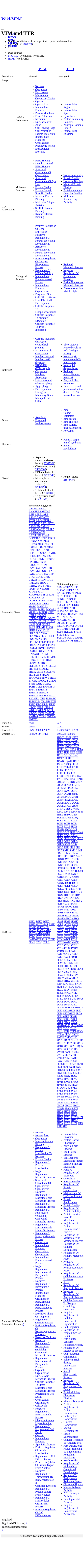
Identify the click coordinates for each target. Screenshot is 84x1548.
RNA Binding (42, 160)
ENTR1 (51, 559)
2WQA (75, 808)
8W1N (60, 1096)
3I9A (72, 847)
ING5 (41, 585)
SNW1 (45, 677)
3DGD (60, 829)
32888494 (40, 487)
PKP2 (32, 633)
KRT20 (40, 597)
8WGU (76, 1105)
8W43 (60, 1099)
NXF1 (32, 624)
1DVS (60, 743)
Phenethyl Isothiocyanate (43, 422)
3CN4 (74, 823)
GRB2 (47, 576)
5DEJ (67, 966)
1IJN (76, 758)
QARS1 (79, 625)
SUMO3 (51, 680)
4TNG (67, 936)
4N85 (76, 906)
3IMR (65, 850)
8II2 (70, 1072)
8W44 (67, 1099)
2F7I (66, 784)
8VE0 (74, 1087)
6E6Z (67, 1007)
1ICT (59, 758)
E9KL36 (61, 733)
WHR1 (51, 710)
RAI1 (60, 628)
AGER (74, 587)
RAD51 (44, 654)
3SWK (32, 927)
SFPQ (42, 665)
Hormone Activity (73, 175)
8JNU (60, 1075)
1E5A (73, 749)
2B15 (66, 782)
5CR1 (60, 966)
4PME (60, 912)
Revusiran (68, 430)
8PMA (74, 1081)
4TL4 (68, 927)
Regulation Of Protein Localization (42, 1165)
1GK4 (32, 921)
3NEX (74, 862)
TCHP (32, 686)
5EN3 (80, 969)
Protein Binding (43, 187)
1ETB (60, 752)
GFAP (32, 576)
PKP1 (46, 630)
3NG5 (60, 865)
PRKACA (34, 645)
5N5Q (73, 989)
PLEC (44, 636)
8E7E (73, 1064)
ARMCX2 (43, 517)
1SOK (60, 764)
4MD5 (32, 933)
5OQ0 (68, 995)
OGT (38, 624)
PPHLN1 (33, 642)
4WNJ (60, 942)
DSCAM (42, 556)
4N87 (66, 909)
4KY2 (79, 900)
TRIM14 (42, 689)
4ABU (60, 877)
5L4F (60, 986)
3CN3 (67, 823)
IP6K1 (48, 585)
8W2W (68, 1096)
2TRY (67, 808)
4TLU (60, 933)
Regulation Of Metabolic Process (45, 1205)
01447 (60, 726)
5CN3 (67, 963)
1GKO (74, 755)
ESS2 (43, 562)
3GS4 (74, 844)
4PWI (60, 921)
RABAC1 (34, 654)
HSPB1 (44, 582)
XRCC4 (33, 713)
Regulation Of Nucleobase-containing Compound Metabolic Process (45, 1215)
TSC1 (52, 695)
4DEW (60, 888)
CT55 (50, 547)
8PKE (60, 1078)
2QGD (75, 802)
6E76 (59, 1013)
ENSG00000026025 (39, 730)
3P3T (72, 868)
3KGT (79, 856)
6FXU (60, 1019)
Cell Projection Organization (71, 1355)
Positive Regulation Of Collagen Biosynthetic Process (45, 263)
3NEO (60, 862)
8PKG (74, 1078)
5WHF (46, 936)
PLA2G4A (34, 636)
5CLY (67, 960)
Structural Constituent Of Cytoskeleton (43, 172)
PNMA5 (33, 639)
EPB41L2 (34, 562)
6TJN (73, 1031)
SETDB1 (33, 665)
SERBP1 (43, 662)
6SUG (73, 1028)
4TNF (60, 936)
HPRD (11, 58)
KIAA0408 (35, 594)
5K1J (72, 983)
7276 (59, 722)
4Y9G (67, 948)
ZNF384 (51, 716)
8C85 (75, 1061)
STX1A (33, 680)
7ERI (67, 1043)
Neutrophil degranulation (70, 367)
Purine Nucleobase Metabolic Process (73, 284)
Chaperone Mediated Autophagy (41, 374)
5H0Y (75, 977)
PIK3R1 (61, 625)
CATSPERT (35, 535)
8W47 (67, 1102)
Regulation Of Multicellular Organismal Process (42, 1502)
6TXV (80, 1031)
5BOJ (74, 957)
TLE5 (39, 686)
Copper (67, 412)
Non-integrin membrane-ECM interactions (72, 359)
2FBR (78, 784)
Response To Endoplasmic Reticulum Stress (72, 1478)
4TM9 (67, 933)
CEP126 (44, 541)
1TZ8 (60, 776)
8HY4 (66, 1069)
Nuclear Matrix (43, 122)
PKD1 (32, 630)
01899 (32, 726)
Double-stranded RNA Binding (44, 165)
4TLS (67, 930)
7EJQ (74, 1040)
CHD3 (32, 544)
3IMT (79, 850)
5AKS (74, 951)
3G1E (32, 924)
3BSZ (60, 814)
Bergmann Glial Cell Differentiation (45, 295)
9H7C (74, 1111)
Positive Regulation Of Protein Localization (45, 1450)
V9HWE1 (42, 733)
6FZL (67, 1019)
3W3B (66, 874)
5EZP (60, 971)
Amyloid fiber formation (71, 382)
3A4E (67, 811)
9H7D (60, 1114)
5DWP (73, 966)
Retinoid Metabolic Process (73, 266)
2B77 (79, 782)
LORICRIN (35, 603)
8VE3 (74, 1090)
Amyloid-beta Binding (70, 1147)
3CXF (60, 826)
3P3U (79, 868)
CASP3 (33, 529)
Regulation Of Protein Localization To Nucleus (43, 1152)
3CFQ (75, 817)
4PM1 (73, 909)
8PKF (67, 1078)
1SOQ (67, 764)
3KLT (38, 924)
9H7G (60, 1117)
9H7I (74, 1117)
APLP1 (39, 514)
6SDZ (66, 1028)
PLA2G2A (41, 633)
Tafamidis (68, 415)
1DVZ (75, 746)
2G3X (67, 787)
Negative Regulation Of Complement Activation (71, 1509)
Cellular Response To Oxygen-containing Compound (73, 1305)
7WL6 (75, 1052)
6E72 (59, 1010)
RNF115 (75, 628)
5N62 (60, 992)
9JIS (64, 1126)
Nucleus (39, 86)
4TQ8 (74, 936)
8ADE (74, 1058)
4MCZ (40, 930)
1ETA (80, 749)
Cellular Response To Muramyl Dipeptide (45, 317)
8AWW (68, 1061)
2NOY (60, 799)
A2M (59, 587)
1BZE (67, 740)
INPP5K (61, 613)
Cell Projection (43, 130)
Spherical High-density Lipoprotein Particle (71, 1364)
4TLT (74, 930)
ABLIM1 (34, 508)
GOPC (39, 576)
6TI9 (66, 1031)
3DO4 (67, 835)
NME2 (52, 618)
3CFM (60, 817)
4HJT (79, 891)
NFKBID (34, 618)
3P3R (60, 868)
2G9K (60, 793)
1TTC (60, 773)
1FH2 (79, 752)
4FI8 (78, 888)
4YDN (60, 951)
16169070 (26, 44)
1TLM (67, 767)
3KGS (72, 856)
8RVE (32, 942)
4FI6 (67, 888)
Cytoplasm (41, 89)
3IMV (67, 853)
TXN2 (32, 704)
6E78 (72, 1013)
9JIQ (80, 1123)
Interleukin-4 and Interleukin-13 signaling (44, 359)
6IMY (74, 1022)
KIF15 (44, 594)
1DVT (67, 743)
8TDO (60, 1087)
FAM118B (46, 567)
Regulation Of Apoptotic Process (73, 1287)
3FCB (80, 838)
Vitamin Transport (73, 1401)
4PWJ (67, 921)
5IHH (74, 980)
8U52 (67, 1087)
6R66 (67, 1025)
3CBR (73, 814)
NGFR (71, 619)
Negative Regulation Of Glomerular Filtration (71, 275)
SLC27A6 (34, 674)
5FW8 (67, 974)
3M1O (68, 859)
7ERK (80, 1043)
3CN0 (67, 820)
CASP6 (41, 529)
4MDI (39, 933)
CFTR (60, 596)
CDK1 (51, 538)
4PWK (74, 921)
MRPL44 (34, 612)
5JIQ (65, 983)
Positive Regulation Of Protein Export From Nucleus (45, 1465)
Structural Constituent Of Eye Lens (45, 181)
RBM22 (42, 657)
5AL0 (75, 954)
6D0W (60, 1007)
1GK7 (46, 921)
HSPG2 (74, 611)
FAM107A (34, 567)
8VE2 (67, 1090)
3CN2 (60, 823)
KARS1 (33, 591)
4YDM (74, 948)
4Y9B (60, 945)
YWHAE (50, 713)
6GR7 (74, 1019)
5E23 (59, 969)
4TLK (60, 930)
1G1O (67, 755)
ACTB (66, 587)
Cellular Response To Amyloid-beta (73, 1441)
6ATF (32, 939)
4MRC (68, 906)
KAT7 (41, 591)
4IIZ (59, 897)
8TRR (46, 942)
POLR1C (43, 639)
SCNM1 (33, 662)
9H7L (67, 1120)
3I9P (59, 850)
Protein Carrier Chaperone (71, 1141)
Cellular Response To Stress (45, 1383)
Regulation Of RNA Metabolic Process (43, 1307)
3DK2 (60, 835)
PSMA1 (33, 648)
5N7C (66, 992)
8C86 (60, 1064)
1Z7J (66, 779)
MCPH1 (33, 609)
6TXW (60, 1034)
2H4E (75, 793)
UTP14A (48, 707)
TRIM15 (33, 692)
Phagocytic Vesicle (45, 145)
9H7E (67, 1114)
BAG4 (39, 520)
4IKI (76, 897)
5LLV (67, 989)
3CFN (67, 817)
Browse (12, 36)
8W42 (76, 1096)
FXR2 (32, 573)
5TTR (75, 995)
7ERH (60, 1043)
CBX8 (45, 535)
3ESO (60, 838)
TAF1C (70, 637)
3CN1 (74, 820)
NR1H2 (42, 621)
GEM (52, 573)
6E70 (74, 1007)
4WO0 (75, 942)
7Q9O (60, 1049)
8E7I (59, 1066)
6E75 (78, 1010)
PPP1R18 (49, 642)
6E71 (80, 1007)
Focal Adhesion (43, 116)
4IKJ (59, 900)
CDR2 (67, 593)
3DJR (74, 829)
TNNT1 (33, 689)
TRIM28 (43, 692)
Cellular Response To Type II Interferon (45, 326)
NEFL (51, 612)
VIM (42, 69)
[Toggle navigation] (2, 29)
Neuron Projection (45, 133)
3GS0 (67, 844)
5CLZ (74, 960)
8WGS (60, 1105)
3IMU (60, 853)
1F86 (72, 752)
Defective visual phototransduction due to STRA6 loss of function (73, 390)
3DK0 (79, 832)
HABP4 (42, 579)
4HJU (60, 894)
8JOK (67, 1075)
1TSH (75, 767)
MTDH (43, 612)
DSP (49, 556)
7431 (31, 722)
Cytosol (39, 101)
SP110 (77, 631)
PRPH (51, 645)
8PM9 (67, 1081)
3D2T (67, 826)
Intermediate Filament (42, 108)
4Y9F (60, 948)
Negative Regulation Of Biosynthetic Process (42, 1285)
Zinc (65, 409)
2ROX (67, 805)
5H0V (74, 974)
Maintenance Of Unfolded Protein (72, 1195)
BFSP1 (47, 520)
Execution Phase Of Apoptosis (44, 1315)
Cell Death (41, 1405)
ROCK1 (41, 659)
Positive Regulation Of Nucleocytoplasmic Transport (45, 1330)
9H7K (60, 1120)
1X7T (80, 776)
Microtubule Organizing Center (45, 97)
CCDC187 (34, 538)
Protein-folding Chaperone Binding (71, 1395)
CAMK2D (34, 526)
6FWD (73, 1016)
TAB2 (39, 683)
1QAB (60, 761)
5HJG (67, 980)
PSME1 (33, 651)
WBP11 (33, 710)
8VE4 (60, 1093)
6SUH (60, 1031)
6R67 (74, 1025)
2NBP (75, 796)
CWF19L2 (34, 550)
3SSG (60, 871)
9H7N (60, 1123)
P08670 (33, 733)
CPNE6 (61, 599)
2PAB (67, 799)
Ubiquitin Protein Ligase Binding (44, 1422)
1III (65, 758)
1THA (74, 764)
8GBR (79, 1066)
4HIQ (60, 891)
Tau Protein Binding (69, 1153)
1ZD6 (80, 779)
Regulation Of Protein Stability (72, 1210)
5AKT (60, 954)
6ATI (38, 939)
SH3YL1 (33, 668)
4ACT (74, 879)
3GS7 (60, 847)
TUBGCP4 (34, 701)
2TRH (60, 808)
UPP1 (45, 704)
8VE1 (60, 1090)
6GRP (60, 1022)
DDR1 (60, 602)
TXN (53, 701)
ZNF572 (33, 719)
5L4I (65, 986)
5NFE (73, 992)
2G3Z (74, 787)
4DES (60, 885)
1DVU (75, 743)
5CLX (60, 960)
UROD (32, 707)
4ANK (60, 882)
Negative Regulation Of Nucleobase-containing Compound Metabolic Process (45, 1348)
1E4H (66, 749)
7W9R (68, 1052)
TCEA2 (47, 683)
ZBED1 (78, 640)
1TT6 (60, 770)
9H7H (67, 1117)
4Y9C (67, 945)
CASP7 (50, 529)
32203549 (49, 475)
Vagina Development (70, 1429)
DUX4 (32, 559)
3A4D (60, 811)
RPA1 (49, 659)
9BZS (75, 1108)
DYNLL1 (41, 559)
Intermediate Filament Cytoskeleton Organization (42, 1250)
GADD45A (42, 573)
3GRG (60, 844)
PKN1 (39, 630)
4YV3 (39, 936)
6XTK (75, 1034)
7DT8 (67, 1040)
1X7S (73, 776)
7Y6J (66, 1055)
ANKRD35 (35, 511)
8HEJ (60, 1069)
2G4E (60, 790)
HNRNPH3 (70, 608)
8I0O (79, 1069)
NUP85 (51, 621)
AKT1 (42, 508)
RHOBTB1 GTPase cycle (42, 367)
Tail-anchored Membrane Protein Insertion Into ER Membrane (73, 1162)
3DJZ (73, 832)
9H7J (80, 1117)
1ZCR (73, 779)
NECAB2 (62, 619)
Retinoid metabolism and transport (71, 374)
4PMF (67, 912)
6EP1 (60, 1016)
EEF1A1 (69, 602)
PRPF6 (43, 645)
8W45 (74, 1099)
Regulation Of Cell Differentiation (45, 1457)
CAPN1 (44, 526)
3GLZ (60, 841)
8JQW (74, 1075)
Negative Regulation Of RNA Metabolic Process (43, 1413)
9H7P (74, 1123)
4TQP (74, 939)
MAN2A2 (42, 606)
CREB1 (33, 547)
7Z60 (67, 1058)
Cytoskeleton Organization (42, 1401)
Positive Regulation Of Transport (71, 1172)
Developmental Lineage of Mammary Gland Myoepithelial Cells (44, 395)
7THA (74, 1049)
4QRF (60, 924)
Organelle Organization (42, 1371)
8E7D (66, 1064)
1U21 (66, 776)
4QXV (67, 924)
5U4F (67, 1004)
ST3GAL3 (69, 634)
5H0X (67, 977)
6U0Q (68, 1034)
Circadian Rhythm (73, 1484)
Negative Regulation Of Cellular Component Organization (71, 1318)
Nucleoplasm (42, 1135)
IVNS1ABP (43, 588)
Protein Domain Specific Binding (44, 192)
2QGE (60, 805)
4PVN (68, 915)
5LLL (60, 989)
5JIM (59, 983)
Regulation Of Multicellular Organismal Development (71, 1468)
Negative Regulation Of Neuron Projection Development (45, 239)
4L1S (60, 903)
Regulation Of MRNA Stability (44, 272)
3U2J (59, 874)
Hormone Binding (73, 181)
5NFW (60, 995)
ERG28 (61, 605)
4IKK (66, 900)
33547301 (49, 463)
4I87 (71, 894)
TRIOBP (43, 695)
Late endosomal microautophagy (44, 382)
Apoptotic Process (45, 1444)
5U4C (67, 1001)
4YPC (32, 936)
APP (45, 514)
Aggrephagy (41, 386)
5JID (79, 980)
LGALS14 (34, 600)
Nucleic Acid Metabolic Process (45, 1377)
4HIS (66, 891)
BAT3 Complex (71, 1181)
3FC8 (73, 838)
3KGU (60, 859)
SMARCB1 (35, 677)
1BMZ (67, 737)
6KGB (60, 1025)
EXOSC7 (34, 564)
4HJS (73, 891)
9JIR (59, 1126)
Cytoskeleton (42, 104)
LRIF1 (45, 603)
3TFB (74, 871)
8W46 (60, 1102)
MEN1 (41, 609)
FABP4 (43, 564)
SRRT (53, 677)
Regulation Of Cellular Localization (71, 1246)
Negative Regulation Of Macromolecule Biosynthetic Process (43, 1272)
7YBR (72, 1055)
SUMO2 (41, 680)
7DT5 (74, 1037)
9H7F (74, 1114)
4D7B (68, 882)
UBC (39, 704)
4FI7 (72, 888)
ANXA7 (45, 511)
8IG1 (59, 1072)
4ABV (67, 877)
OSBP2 (46, 624)
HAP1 (50, 579)
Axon (38, 125)
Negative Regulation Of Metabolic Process (45, 1174)
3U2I (80, 871)
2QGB (60, 802)
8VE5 (67, 1093)
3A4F (74, 811)
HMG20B (34, 582)
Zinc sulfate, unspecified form (72, 426)
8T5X (68, 1084)
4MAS (73, 903)
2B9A (60, 784)
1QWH (68, 761)
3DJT (66, 832)
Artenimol (40, 417)
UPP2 (52, 704)
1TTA (66, 770)
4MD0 (47, 930)
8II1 (65, 1072)
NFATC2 (41, 615)
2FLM (60, 787)
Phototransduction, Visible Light (73, 290)
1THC (60, 767)
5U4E (60, 1004)
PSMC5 (42, 648)
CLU (74, 596)
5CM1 (60, 963)
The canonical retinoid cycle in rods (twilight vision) (72, 349)
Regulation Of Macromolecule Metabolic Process (45, 1227)
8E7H (80, 1064)
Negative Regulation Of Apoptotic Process (73, 1294)
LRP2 (69, 613)
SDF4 (60, 631)
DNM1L (51, 553)
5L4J (71, 986)
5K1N (78, 983)
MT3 (59, 616)
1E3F (60, 749)
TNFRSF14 (49, 686)
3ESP (67, 838)
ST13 (60, 634)
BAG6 (60, 593)
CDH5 (43, 538)
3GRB (74, 841)
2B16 (72, 782)
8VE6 (74, 1093)
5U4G (73, 1004)
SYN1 (32, 683)
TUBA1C (51, 698)
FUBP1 (45, 570)
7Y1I (59, 1055)
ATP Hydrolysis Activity (71, 1495)
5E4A (66, 969)
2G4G (67, 790)
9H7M (74, 1120)
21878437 (68, 479)
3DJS (60, 832)
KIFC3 (32, 597)
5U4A (80, 998)
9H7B (67, 1111)
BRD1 (44, 523)
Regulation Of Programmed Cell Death (44, 1429)
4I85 (66, 894)
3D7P (74, 826)
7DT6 (60, 1040)
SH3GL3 (51, 665)
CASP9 (41, 532)
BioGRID (13, 55)
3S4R (45, 924)
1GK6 (39, 921)
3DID (68, 829)
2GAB (67, 793)
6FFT (66, 1016)
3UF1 (46, 927)
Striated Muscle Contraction (43, 352)
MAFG (32, 606)
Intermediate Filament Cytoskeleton (42, 139)
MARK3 (78, 613)
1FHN (60, 755)
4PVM (60, 915)
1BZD (60, 740)
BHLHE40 (34, 523)
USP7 (40, 707)
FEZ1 (68, 605)
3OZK (67, 865)
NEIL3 (32, 615)
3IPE (65, 856)
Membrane (41, 119)
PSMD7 (51, 648)
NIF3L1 (43, 618)
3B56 (80, 811)
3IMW (74, 853)
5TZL (60, 998)
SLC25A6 (49, 671)
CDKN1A (34, 541)
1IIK (70, 758)
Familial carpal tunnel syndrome (72, 441)
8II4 (80, 1072)
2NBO (67, 796)
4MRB (60, 906)
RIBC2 (32, 659)
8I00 (73, 1069)
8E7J (65, 1066)
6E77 (66, 1013)
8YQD (60, 1108)
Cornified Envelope (45, 1485)
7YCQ (60, 1058)
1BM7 (60, 737)
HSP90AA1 (63, 611)
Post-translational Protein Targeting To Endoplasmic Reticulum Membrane (72, 1451)
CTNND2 (71, 599)
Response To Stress (45, 1337)
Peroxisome (41, 92)
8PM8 (60, 1081)
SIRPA (32, 671)
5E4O (73, 969)
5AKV (67, 954)
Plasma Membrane (45, 113)
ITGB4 (32, 588)
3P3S (66, 868)
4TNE (74, 933)
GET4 (60, 608)
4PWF (60, 918)
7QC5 (67, 1049)
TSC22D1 (34, 698)
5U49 (73, 998)
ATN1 (32, 520)
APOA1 (61, 590)
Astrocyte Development (42, 248)
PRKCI (70, 625)
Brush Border (70, 1460)
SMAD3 (44, 674)
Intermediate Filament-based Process (43, 279)
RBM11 (33, 657)
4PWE (75, 915)
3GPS (67, 841)
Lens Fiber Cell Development (43, 301)
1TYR (74, 773)
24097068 (40, 469)
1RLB (76, 761)
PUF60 (41, 651)
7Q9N (80, 1046)
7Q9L (73, 1046)
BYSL (51, 523)
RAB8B (50, 651)
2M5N (60, 796)
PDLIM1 (40, 627)
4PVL (75, 912)
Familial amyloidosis (69, 447)
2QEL (74, 799)
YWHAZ (34, 716)
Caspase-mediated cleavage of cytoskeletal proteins (45, 343)
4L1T (66, 903)
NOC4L (33, 621)
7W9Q (60, 1052)
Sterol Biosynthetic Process (70, 1374)
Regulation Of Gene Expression (44, 1321)
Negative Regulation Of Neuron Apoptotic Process (73, 1266)
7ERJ (73, 1043)
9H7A (60, 1111)
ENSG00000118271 (67, 730)
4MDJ (46, 933)
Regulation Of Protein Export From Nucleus (43, 1491)
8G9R (72, 1066)
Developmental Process (71, 1500)
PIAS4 (49, 627)
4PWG (68, 918)
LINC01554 (46, 600)
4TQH (60, 939)
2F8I (71, 784)
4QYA (75, 924)
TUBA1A (62, 640)
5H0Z (60, 980)
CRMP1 (42, 547)
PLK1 (51, 636)
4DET (67, 885)
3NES (67, 862)
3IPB (59, 856)
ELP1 (77, 602)
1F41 (66, 752)
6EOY (79, 1013)
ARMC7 (33, 517)
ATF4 (69, 590)
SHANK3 (44, 668)
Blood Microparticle (70, 1435)
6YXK (51, 939)
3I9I (78, 847)
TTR (70, 69)
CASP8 (33, 532)
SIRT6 (39, 671)
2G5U (74, 790)
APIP (31, 514)
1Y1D (60, 779)
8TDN (74, 1084)
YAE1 (41, 713)
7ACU (60, 1037)
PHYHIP (71, 622)
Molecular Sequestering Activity (70, 199)
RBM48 (51, 657)
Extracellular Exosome (42, 150)
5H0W (60, 977)
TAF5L (79, 637)
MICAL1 (51, 609)
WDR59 (42, 710)
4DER (75, 882)
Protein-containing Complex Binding (73, 192)
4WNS (68, 942)
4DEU (74, 885)
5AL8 (60, 957)
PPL (41, 642)
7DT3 (67, 1037)
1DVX (60, 746)
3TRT (39, 927)
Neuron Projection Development (45, 254)
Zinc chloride (70, 421)
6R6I (59, 1028)
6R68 (80, 1025)
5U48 (67, 998)
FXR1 (52, 570)
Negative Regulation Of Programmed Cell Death (72, 1385)
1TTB (73, 770)
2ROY (75, 805)
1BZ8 (75, 737)
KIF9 (52, 594)
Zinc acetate (69, 418)
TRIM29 (33, 695)
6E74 (72, 1010)
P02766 (71, 733)
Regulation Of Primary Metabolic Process (45, 1236)
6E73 (66, 1010)
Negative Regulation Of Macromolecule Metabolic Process (45, 1196)
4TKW (60, 927)
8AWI (60, 1061)
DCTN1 (45, 550)
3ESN (74, 835)
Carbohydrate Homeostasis (70, 1417)
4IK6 (65, 897)
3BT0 (67, 814)
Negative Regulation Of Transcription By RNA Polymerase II (44, 1477)
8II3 (75, 1072)
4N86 (60, 909)
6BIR (44, 939)
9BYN (68, 1108)
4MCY (32, 930)
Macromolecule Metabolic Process (45, 1389)
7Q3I (66, 1046)
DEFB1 (33, 553)
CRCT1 (49, 544)
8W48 (74, 1102)
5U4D (74, 1001)
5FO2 (66, 971)
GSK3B (33, 579)
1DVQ (74, 740)
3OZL (74, 865)
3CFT (60, 820)
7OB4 (60, 1046)
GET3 (75, 605)
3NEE (75, 859)
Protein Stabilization (70, 1201)
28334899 (49, 493)
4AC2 (60, 879)
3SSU (52, 924)
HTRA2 (33, 585)
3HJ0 (66, 847)
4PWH (76, 918)
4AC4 (67, 879)
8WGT (68, 1105)
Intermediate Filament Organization (42, 288)
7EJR (80, 1040)
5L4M (78, 986)
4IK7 (71, 897)
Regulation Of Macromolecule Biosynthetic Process (43, 1362)
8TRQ (39, 942)
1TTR (67, 773)
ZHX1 (42, 716)
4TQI (67, 939)
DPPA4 (32, 556)
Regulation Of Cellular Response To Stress (73, 1276)
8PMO (60, 1084)
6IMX (67, 1022)
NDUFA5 (68, 616)
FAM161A (34, 570)
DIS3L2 (41, 553)
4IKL (72, 900)
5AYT (67, 957)
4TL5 (74, 927)
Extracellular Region (70, 106)
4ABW (75, 877)
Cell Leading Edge (45, 127)
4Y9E (74, 945)
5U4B (60, 1001)
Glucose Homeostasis (70, 1423)
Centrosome (41, 1242)
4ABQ (74, 874)
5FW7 (60, 974)
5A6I (67, 951)
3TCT (67, 871)
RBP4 (66, 628)
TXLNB (45, 701)
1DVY (68, 746)
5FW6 (73, 971)
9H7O (67, 1123)
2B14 (60, 782)
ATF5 (75, 590)
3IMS (72, 850)
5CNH (74, 963)
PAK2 (32, 627)
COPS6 (40, 544)
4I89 (77, 894)
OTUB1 (61, 622)
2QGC (67, 802)
